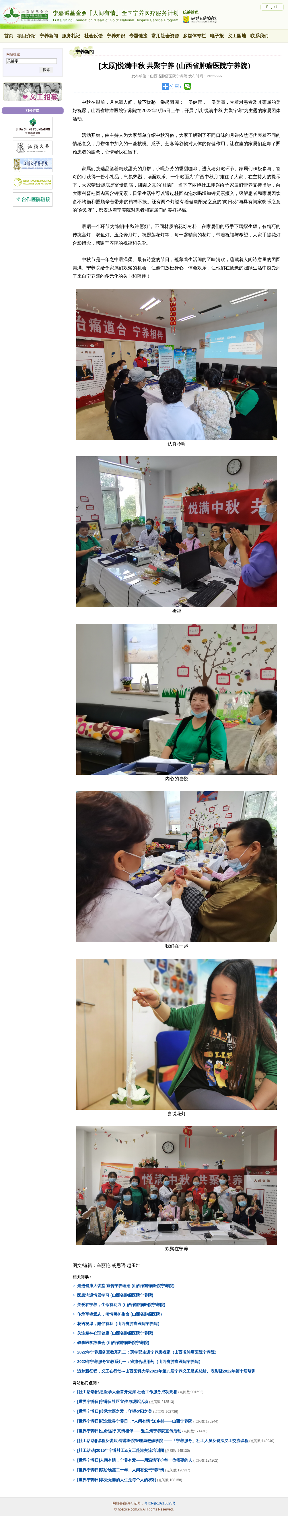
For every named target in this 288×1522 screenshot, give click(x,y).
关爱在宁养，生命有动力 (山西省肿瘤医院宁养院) (121, 1304)
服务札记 (71, 35)
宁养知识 (116, 35)
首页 (8, 35)
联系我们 (259, 35)
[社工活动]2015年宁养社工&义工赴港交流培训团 (120, 1450)
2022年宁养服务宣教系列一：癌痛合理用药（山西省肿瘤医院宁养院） (140, 1361)
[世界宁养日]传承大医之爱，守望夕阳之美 (114, 1411)
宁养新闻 (49, 35)
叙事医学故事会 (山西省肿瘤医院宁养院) (113, 1342)
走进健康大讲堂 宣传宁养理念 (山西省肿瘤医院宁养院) (125, 1285)
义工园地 (237, 35)
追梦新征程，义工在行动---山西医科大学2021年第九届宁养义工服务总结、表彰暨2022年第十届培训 (166, 1371)
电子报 (217, 35)
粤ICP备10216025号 (160, 1503)
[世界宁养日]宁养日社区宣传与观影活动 (112, 1401)
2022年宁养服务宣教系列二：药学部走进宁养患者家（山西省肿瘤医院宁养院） (148, 1352)
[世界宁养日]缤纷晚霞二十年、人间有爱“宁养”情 (120, 1470)
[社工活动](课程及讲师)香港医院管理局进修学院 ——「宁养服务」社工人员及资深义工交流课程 (162, 1440)
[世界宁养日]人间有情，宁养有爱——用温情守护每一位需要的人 (134, 1460)
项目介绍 (26, 35)
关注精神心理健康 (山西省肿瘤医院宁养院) (115, 1333)
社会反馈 (93, 35)
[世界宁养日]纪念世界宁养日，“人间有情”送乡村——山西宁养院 (134, 1421)
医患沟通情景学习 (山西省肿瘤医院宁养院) (115, 1295)
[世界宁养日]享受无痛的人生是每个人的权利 (116, 1479)
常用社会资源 (165, 35)
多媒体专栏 (194, 35)
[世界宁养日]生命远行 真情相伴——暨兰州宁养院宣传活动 (129, 1431)
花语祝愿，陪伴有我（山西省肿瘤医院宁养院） (119, 1323)
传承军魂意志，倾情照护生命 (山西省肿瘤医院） (120, 1314)
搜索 (46, 70)
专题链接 (138, 35)
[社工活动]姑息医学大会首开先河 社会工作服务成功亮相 (127, 1391)
